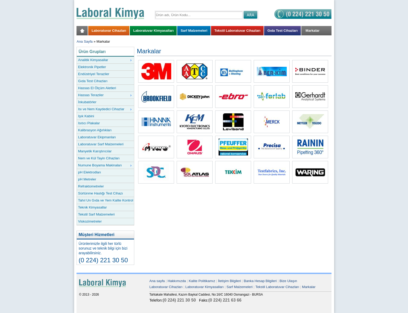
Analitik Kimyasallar (104, 60)
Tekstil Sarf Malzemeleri (96, 214)
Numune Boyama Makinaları (104, 165)
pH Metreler (87, 179)
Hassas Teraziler (104, 95)
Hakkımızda (177, 281)
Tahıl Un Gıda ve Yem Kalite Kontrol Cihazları (105, 201)
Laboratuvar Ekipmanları (97, 137)
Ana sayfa (157, 281)
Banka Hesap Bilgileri (260, 281)
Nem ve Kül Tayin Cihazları (99, 158)
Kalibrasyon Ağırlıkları (95, 130)
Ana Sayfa (85, 41)
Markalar (309, 287)
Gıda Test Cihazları (92, 81)
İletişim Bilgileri (229, 281)
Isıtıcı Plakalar (89, 123)
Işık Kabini (86, 116)
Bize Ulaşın (288, 281)
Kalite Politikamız (202, 281)
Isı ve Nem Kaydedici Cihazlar (104, 109)
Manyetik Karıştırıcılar (95, 151)
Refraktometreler (91, 186)
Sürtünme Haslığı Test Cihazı (100, 193)
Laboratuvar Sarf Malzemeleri (101, 144)
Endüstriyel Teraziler (93, 74)
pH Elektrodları (89, 172)
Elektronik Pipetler (92, 67)
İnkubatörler (87, 102)
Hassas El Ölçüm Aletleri (97, 88)
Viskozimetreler (90, 221)
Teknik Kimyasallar (92, 207)
